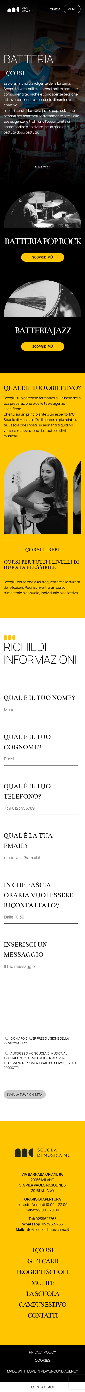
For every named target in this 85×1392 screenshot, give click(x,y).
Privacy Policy (15, 1043)
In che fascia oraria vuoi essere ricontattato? (41, 901)
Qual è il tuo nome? (41, 703)
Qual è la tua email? (41, 846)
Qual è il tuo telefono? (41, 797)
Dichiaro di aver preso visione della (36, 1040)
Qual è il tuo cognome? (41, 747)
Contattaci (42, 1387)
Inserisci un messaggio (41, 985)
